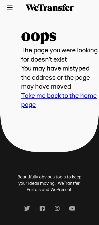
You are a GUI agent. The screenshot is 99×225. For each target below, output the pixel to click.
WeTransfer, (69, 183)
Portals (34, 189)
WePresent (61, 189)
